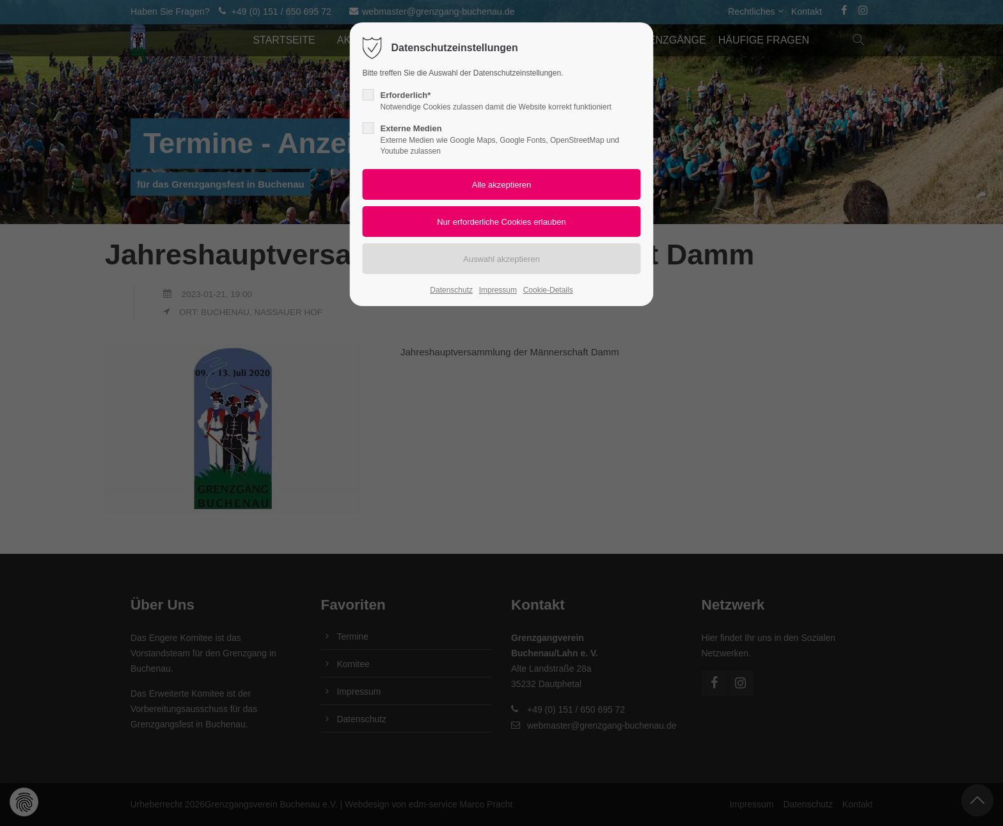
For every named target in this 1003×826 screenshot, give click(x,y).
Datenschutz (451, 290)
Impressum (498, 290)
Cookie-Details (548, 290)
